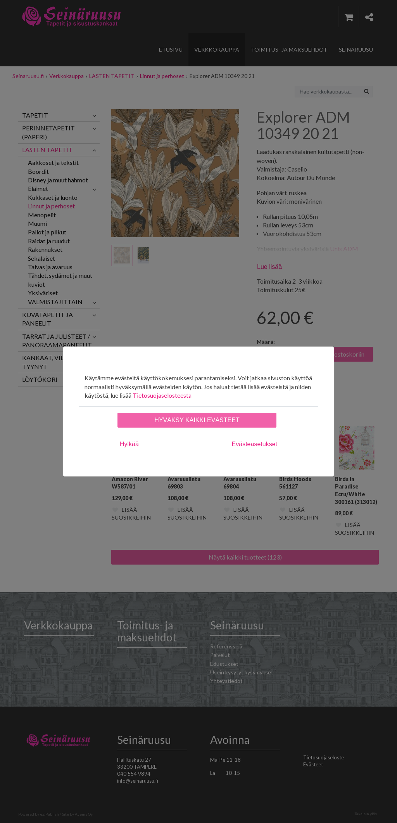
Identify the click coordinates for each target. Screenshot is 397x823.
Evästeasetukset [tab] (254, 444)
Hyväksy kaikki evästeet (196, 420)
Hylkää (129, 444)
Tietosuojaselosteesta (162, 395)
